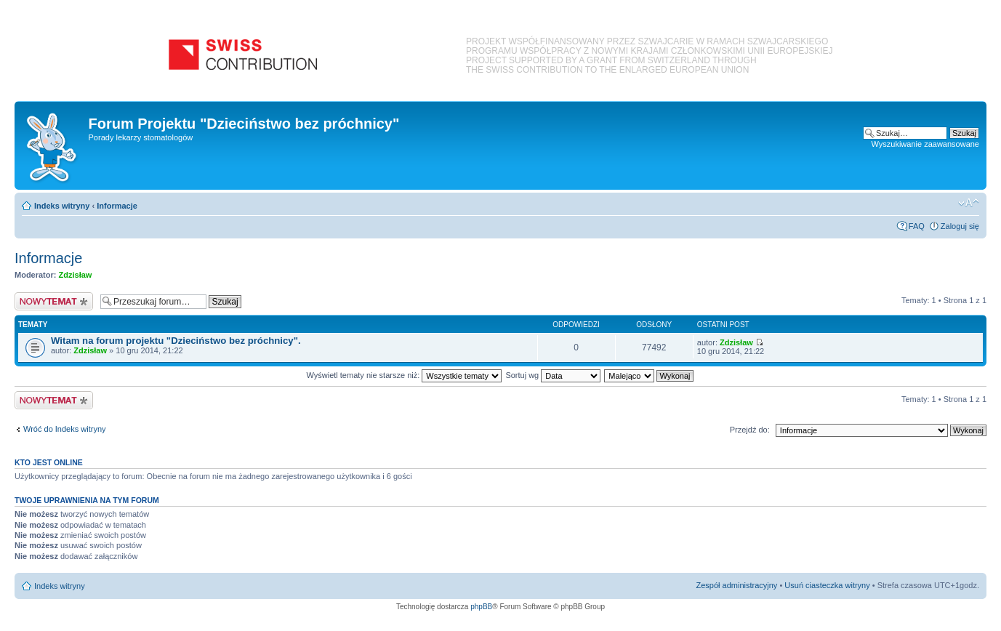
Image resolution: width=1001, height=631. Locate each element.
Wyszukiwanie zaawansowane (925, 144)
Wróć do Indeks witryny (64, 429)
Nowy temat (54, 301)
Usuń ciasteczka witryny (826, 585)
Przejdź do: (750, 429)
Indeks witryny (61, 205)
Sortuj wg (552, 375)
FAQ (917, 226)
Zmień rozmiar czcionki (968, 202)
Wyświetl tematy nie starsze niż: (404, 375)
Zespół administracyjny (737, 585)
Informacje (117, 205)
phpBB (481, 607)
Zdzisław (75, 274)
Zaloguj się (960, 226)
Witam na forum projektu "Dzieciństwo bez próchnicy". (176, 340)
